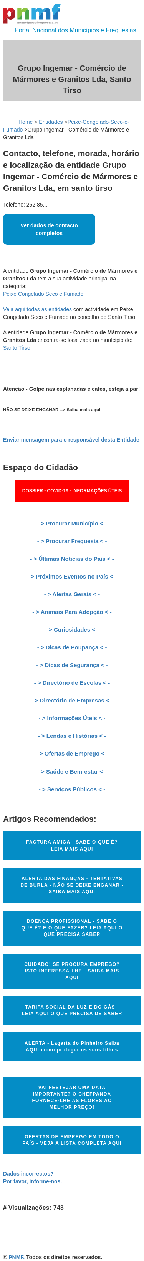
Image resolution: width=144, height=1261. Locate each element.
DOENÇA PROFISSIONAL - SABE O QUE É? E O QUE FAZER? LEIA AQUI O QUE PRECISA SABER (72, 928)
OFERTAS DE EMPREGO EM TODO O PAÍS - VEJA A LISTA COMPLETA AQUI (71, 1140)
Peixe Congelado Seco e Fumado (43, 294)
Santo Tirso (16, 348)
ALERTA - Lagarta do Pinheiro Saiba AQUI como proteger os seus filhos (72, 1047)
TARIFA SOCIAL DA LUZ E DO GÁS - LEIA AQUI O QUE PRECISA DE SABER (72, 1010)
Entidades (51, 122)
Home (25, 122)
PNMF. (16, 1257)
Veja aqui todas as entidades (37, 309)
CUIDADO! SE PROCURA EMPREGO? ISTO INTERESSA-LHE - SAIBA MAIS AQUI (72, 971)
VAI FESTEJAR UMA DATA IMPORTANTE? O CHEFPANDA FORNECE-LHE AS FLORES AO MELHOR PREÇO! (72, 1097)
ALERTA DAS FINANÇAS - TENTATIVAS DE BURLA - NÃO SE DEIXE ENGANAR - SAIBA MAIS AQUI (72, 885)
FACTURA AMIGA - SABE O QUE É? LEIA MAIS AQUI (72, 845)
